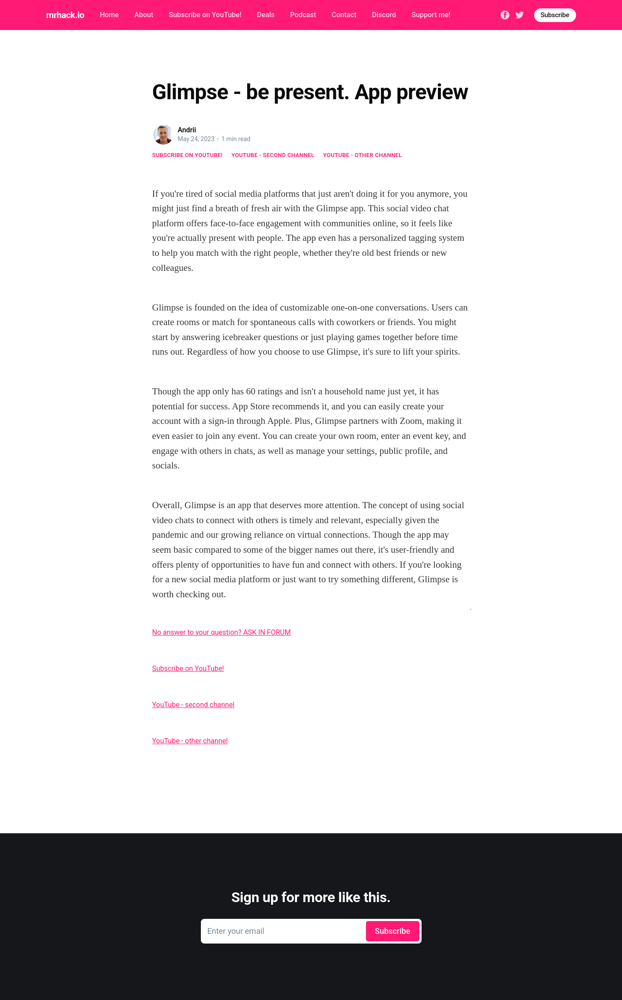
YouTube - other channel (362, 155)
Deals (266, 15)
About (143, 15)
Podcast (303, 15)
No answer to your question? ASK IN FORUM (221, 632)
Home (109, 15)
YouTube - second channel (272, 155)
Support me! (430, 15)
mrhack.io (65, 15)
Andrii (187, 130)
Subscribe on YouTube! (205, 15)
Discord (384, 15)
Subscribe (555, 15)
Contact (344, 15)
